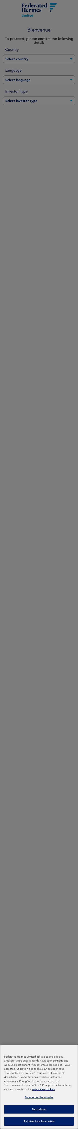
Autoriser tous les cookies (39, 1124)
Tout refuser (39, 1112)
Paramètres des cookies (39, 1100)
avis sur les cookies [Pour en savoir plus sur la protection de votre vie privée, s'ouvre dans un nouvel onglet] (43, 1092)
